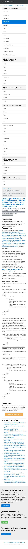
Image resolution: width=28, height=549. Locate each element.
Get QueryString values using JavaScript (13, 434)
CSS (4, 67)
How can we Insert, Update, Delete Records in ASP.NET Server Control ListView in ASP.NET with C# (14, 460)
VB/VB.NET (6, 22)
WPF (5, 35)
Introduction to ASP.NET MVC (11, 429)
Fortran (5, 145)
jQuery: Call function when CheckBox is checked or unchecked (12, 232)
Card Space (6, 38)
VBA (5, 184)
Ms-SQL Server (7, 94)
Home (4, 188)
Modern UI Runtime (8, 51)
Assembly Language (8, 125)
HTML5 (5, 73)
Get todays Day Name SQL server (11, 453)
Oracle (5, 101)
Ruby (5, 115)
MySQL (5, 97)
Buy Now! (4, 522)
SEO (5, 181)
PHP (5, 108)
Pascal (5, 155)
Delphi (5, 141)
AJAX (5, 64)
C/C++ (5, 131)
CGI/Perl (6, 148)
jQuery (5, 80)
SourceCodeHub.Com (7, 2)
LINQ (5, 28)
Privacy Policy (17, 542)
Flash (5, 83)
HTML (5, 70)
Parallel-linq (6, 48)
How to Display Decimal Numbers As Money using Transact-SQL (14, 238)
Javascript (6, 77)
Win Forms (6, 41)
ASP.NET (6, 12)
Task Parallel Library (8, 45)
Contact (23, 542)
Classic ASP (6, 138)
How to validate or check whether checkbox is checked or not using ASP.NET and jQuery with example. (15, 447)
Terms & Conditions (8, 542)
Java (5, 151)
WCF (5, 31)
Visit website (5, 505)
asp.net (9, 188)
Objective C (6, 118)
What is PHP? (7, 479)
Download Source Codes (14, 414)
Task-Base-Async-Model (9, 55)
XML (5, 121)
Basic (5, 128)
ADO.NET (6, 25)
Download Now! (6, 533)
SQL (4, 91)
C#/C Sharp (6, 18)
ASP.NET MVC (7, 15)
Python (5, 112)
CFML (5, 135)
